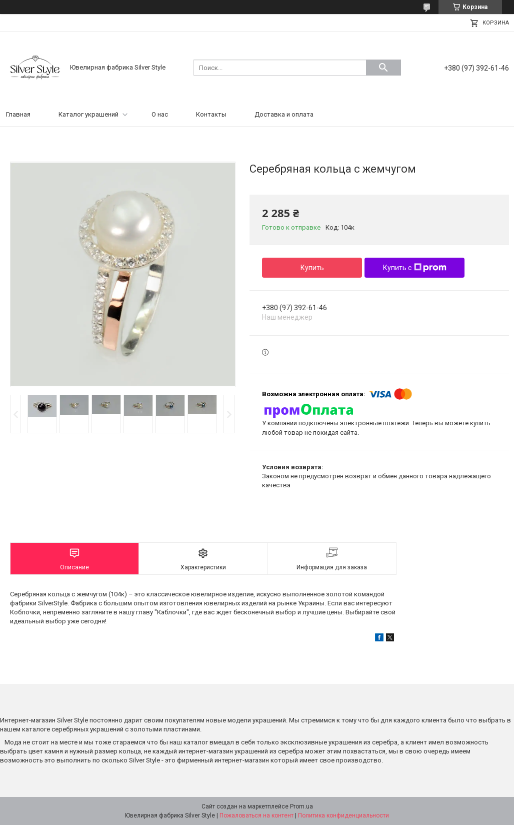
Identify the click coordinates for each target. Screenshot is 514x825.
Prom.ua (301, 806)
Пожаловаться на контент (257, 815)
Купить (312, 268)
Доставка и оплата (284, 114)
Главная (18, 114)
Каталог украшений (88, 114)
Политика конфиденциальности (343, 815)
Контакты (211, 114)
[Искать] (383, 68)
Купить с (414, 267)
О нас (160, 114)
